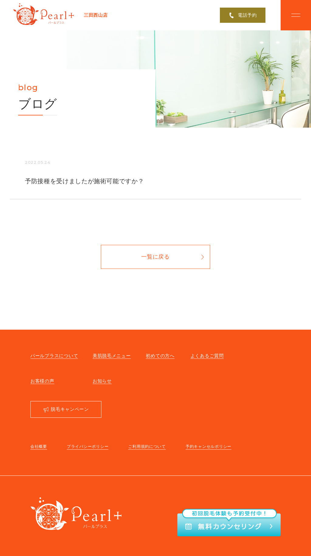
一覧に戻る (155, 257)
